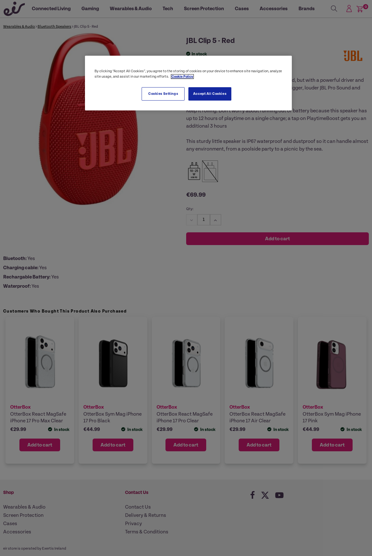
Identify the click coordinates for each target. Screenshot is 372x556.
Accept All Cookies (209, 93)
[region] (188, 83)
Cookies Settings (163, 93)
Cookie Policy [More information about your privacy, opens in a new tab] (182, 76)
